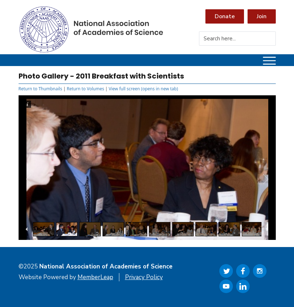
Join (261, 16)
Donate (225, 16)
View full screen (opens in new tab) (143, 89)
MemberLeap (95, 277)
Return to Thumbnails (40, 89)
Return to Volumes (85, 89)
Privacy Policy (144, 277)
